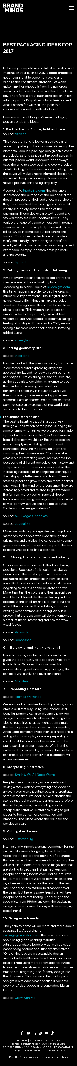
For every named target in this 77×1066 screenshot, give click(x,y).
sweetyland (23, 340)
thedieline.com (34, 190)
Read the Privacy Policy (21, 1057)
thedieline (22, 355)
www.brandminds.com (53, 1044)
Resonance (23, 640)
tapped (20, 262)
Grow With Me (25, 997)
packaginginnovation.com (21, 935)
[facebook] (24, 1033)
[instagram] (42, 1033)
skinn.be (21, 134)
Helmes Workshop (28, 696)
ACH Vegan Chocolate (31, 516)
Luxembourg (24, 839)
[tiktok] (53, 1033)
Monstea (21, 681)
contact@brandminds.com (26, 1044)
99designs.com (58, 287)
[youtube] (48, 1033)
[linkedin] (36, 1033)
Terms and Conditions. (56, 1057)
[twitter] (30, 1033)
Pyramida (21, 632)
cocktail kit (22, 523)
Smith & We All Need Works (35, 774)
